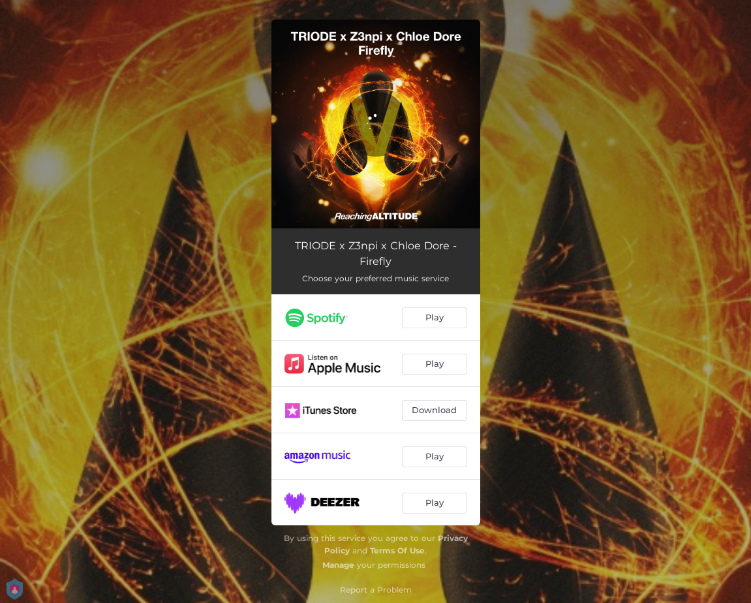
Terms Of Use (397, 550)
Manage (338, 565)
